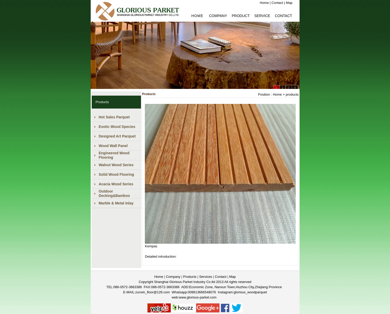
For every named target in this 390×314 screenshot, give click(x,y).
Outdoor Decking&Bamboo (114, 193)
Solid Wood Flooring (116, 174)
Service (262, 16)
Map (289, 3)
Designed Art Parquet (117, 136)
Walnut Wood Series (116, 165)
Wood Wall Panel (113, 146)
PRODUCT (241, 16)
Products (189, 277)
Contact (277, 3)
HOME (197, 16)
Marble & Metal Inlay (116, 203)
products (292, 94)
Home (264, 3)
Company (218, 16)
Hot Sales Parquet (114, 117)
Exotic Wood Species (117, 127)
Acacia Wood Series (116, 184)
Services (205, 277)
